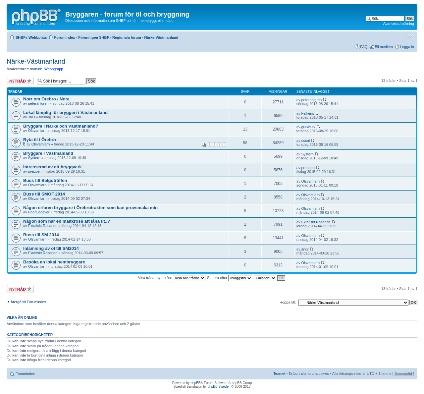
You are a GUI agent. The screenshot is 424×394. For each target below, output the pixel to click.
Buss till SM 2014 (41, 234)
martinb (36, 69)
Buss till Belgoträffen (45, 180)
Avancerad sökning (398, 24)
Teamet (279, 373)
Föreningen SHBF (93, 37)
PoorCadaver (39, 212)
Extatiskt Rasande (43, 226)
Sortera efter (229, 278)
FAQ (363, 47)
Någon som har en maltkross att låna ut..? (66, 221)
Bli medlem (384, 47)
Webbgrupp (53, 69)
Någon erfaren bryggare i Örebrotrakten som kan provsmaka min (90, 207)
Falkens (307, 113)
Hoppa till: (288, 302)
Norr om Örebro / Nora (46, 98)
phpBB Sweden (219, 386)
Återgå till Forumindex (28, 302)
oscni (305, 140)
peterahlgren (38, 103)
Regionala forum (126, 37)
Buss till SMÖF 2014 (44, 194)
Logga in (407, 47)
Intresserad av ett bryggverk (52, 166)
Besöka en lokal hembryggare (54, 261)
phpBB (195, 383)
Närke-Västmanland (161, 37)
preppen (34, 171)
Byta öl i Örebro (39, 139)
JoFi (31, 117)
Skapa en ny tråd (20, 81)
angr (304, 249)
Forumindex (64, 37)
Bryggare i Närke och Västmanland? (60, 126)
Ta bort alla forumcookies (309, 373)
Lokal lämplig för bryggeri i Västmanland (65, 112)
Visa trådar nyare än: (171, 278)
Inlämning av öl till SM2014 (51, 248)
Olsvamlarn (37, 131)
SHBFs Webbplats (31, 37)
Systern (34, 158)
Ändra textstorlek (409, 36)
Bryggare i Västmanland (48, 153)
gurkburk (308, 127)
